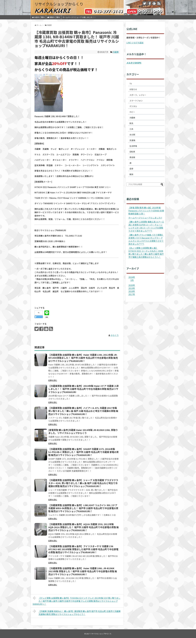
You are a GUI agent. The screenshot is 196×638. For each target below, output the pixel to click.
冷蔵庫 (116, 51)
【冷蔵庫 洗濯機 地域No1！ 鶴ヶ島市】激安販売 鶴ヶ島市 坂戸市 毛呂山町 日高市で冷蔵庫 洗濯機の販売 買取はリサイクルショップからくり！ (77, 612)
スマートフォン (136, 100)
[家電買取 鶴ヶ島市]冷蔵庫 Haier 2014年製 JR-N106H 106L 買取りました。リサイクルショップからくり (83, 431)
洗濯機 (132, 140)
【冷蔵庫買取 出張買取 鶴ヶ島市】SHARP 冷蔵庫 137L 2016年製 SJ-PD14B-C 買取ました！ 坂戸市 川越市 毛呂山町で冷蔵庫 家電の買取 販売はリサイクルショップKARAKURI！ (83, 452)
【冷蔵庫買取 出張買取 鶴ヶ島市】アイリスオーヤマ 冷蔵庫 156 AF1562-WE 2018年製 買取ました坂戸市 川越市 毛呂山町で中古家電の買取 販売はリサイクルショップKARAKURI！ (83, 549)
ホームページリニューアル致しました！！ (79, 17)
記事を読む (52, 380)
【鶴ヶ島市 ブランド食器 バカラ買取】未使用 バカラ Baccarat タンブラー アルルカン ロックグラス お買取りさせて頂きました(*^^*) (146, 239)
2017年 (131, 294)
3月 (132, 280)
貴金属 (132, 157)
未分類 (132, 134)
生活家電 (133, 146)
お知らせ (133, 89)
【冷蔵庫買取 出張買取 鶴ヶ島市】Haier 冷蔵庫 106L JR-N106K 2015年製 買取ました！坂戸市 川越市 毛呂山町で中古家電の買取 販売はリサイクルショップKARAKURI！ (82, 571)
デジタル (133, 106)
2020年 (131, 285)
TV (130, 83)
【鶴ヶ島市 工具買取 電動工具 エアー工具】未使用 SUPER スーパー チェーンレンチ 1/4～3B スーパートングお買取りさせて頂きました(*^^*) (146, 226)
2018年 (131, 291)
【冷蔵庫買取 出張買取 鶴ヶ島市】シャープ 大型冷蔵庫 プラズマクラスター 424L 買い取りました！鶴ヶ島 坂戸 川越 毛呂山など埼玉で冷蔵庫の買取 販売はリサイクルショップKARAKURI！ (83, 483)
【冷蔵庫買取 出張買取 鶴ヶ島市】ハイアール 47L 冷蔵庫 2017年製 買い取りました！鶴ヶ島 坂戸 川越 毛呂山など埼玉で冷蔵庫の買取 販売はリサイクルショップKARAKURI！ (83, 411)
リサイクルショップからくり (58, 4)
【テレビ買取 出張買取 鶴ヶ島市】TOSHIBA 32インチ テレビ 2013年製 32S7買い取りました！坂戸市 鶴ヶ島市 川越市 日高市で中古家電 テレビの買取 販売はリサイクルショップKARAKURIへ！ (76, 601)
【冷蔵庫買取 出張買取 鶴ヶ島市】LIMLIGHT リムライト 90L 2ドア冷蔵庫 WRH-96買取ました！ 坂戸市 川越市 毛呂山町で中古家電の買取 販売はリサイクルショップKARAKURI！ (83, 508)
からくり (115, 335)
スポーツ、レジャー (137, 95)
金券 (131, 168)
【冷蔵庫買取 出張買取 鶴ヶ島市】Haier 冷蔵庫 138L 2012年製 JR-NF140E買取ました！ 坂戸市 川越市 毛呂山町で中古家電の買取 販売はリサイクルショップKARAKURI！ (83, 358)
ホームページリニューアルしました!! (145, 217)
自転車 (132, 151)
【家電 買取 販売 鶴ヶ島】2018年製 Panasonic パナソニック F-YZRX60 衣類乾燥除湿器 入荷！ (146, 210)
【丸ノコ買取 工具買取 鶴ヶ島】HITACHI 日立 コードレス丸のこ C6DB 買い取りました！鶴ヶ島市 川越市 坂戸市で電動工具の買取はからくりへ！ (146, 252)
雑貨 (131, 174)
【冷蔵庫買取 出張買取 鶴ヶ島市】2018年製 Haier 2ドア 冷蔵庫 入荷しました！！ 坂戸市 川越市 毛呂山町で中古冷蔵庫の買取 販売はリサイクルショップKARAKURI (83, 389)
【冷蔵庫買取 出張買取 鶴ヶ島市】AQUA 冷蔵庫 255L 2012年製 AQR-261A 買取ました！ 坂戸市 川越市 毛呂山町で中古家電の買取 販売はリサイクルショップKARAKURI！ (83, 527)
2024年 (131, 277)
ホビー (132, 112)
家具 (131, 123)
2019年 (131, 288)
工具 (131, 129)
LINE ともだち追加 (134, 42)
